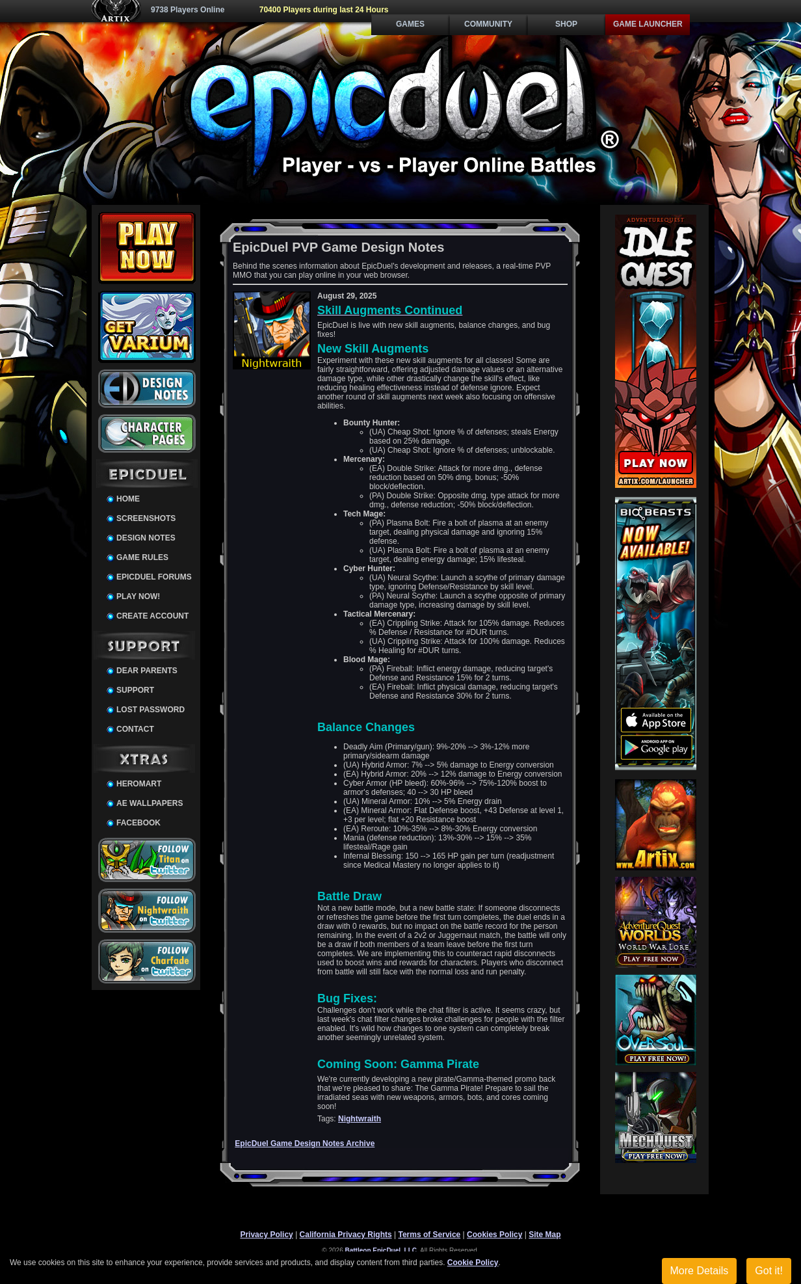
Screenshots (146, 518)
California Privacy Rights (346, 1234)
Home (128, 498)
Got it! (769, 1270)
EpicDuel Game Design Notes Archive (304, 1143)
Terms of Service (429, 1234)
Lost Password (150, 709)
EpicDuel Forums (154, 577)
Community (488, 24)
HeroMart (138, 783)
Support (135, 690)
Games (410, 24)
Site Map (544, 1234)
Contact (135, 729)
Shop (566, 24)
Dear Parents (146, 670)
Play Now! (138, 596)
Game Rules (142, 557)
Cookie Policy (473, 1262)
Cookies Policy (494, 1234)
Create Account (152, 616)
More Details (699, 1270)
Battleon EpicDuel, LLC (381, 1250)
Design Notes (146, 537)
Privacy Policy (266, 1234)
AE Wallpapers (149, 803)
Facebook (138, 822)
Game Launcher (648, 24)
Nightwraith (359, 1118)
